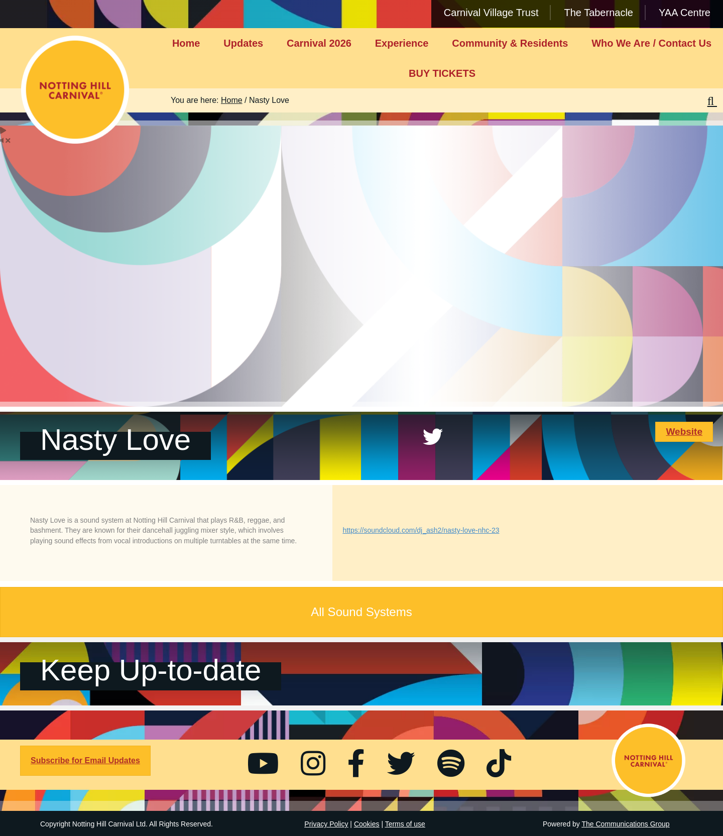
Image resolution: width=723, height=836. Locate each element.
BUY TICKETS (442, 73)
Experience (402, 43)
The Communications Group (626, 824)
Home (186, 43)
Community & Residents (510, 43)
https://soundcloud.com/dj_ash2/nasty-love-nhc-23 (420, 530)
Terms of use (405, 824)
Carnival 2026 (319, 43)
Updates (243, 43)
